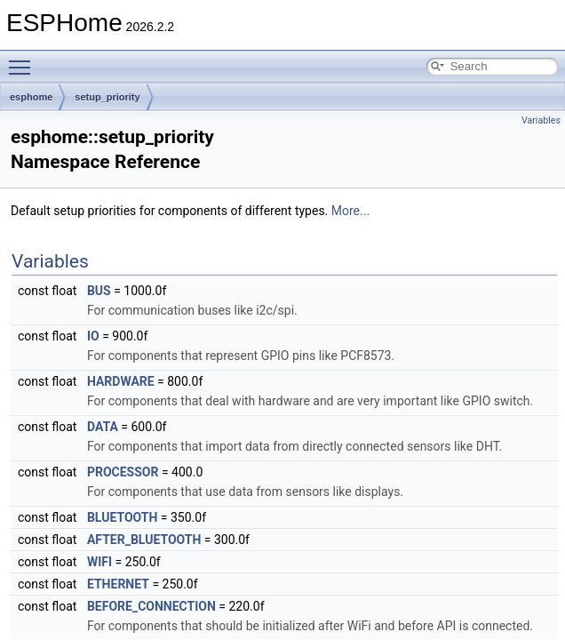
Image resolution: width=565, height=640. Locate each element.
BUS (99, 291)
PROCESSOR (123, 472)
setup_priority (107, 97)
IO (93, 336)
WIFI (99, 562)
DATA (102, 427)
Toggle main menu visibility (24, 59)
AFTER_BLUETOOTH (144, 539)
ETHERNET (118, 584)
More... (350, 211)
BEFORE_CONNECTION (151, 606)
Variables (541, 120)
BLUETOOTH (122, 517)
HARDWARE (121, 381)
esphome (31, 97)
